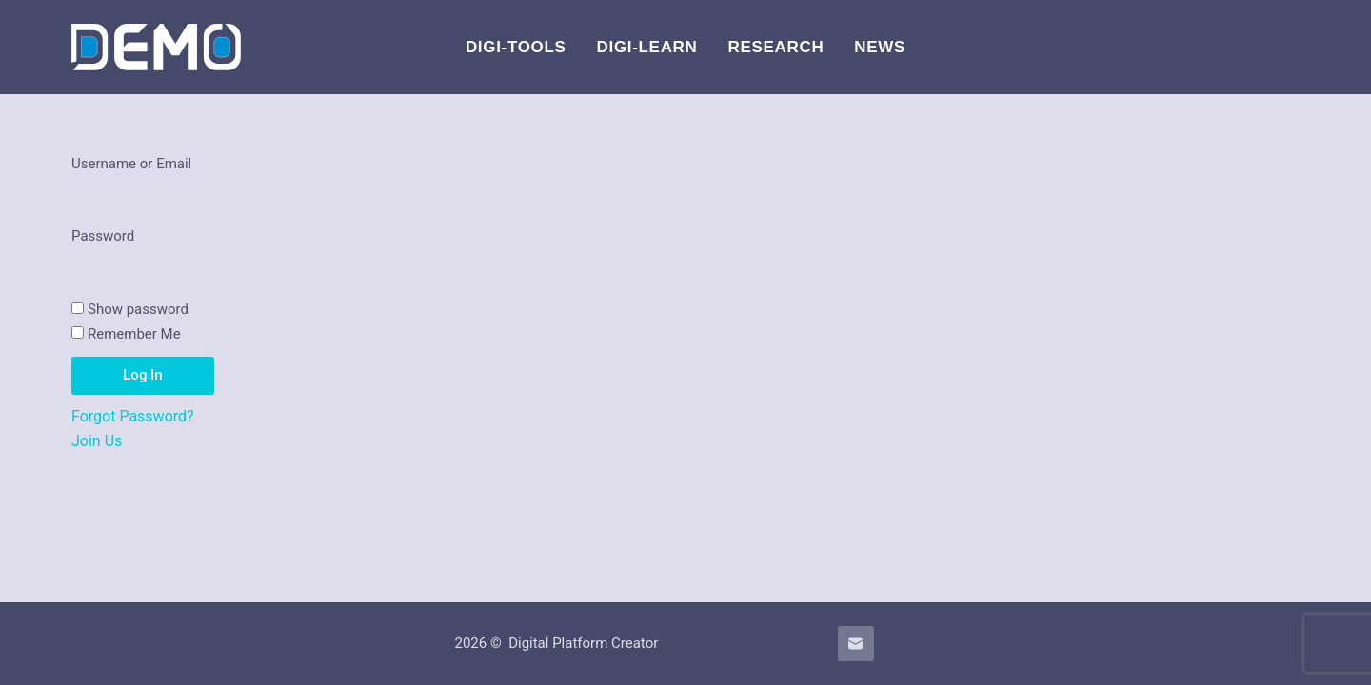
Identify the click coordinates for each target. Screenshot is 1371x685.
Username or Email (131, 163)
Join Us (96, 441)
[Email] (856, 644)
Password (102, 236)
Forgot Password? (132, 416)
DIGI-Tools (516, 47)
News (879, 47)
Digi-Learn (647, 47)
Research (776, 47)
